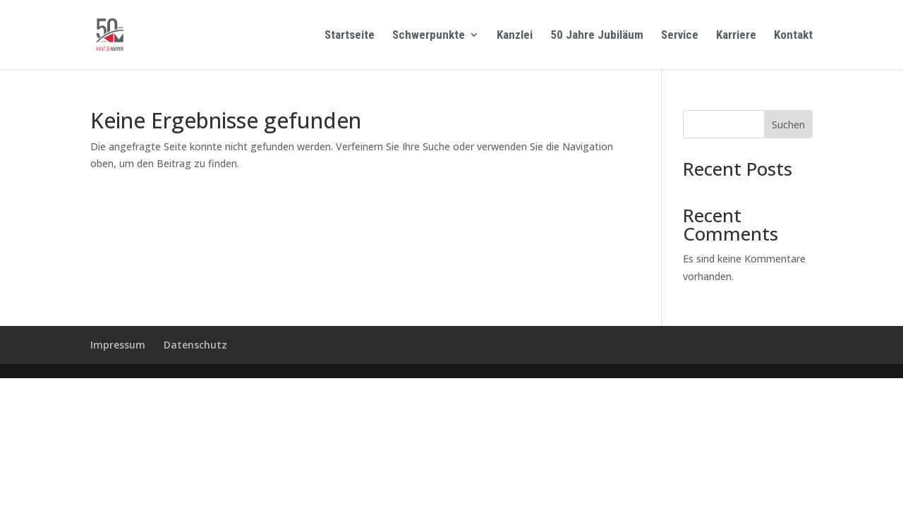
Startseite (350, 36)
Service (679, 36)
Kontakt (793, 36)
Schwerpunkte (428, 36)
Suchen (788, 124)
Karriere (736, 36)
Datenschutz (195, 344)
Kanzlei (515, 36)
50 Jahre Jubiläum (596, 36)
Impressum (117, 344)
